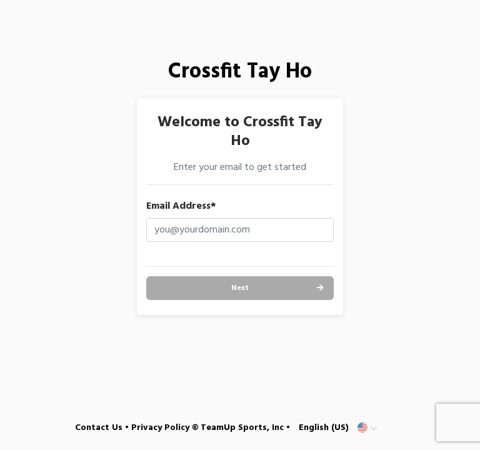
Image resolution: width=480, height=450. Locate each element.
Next (240, 288)
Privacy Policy (160, 428)
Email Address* (181, 206)
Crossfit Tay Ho (240, 72)
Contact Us (98, 428)
